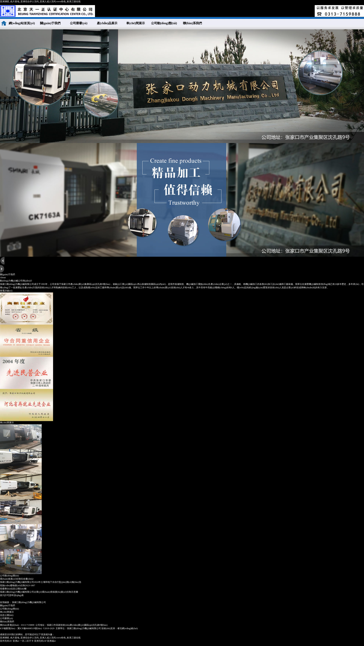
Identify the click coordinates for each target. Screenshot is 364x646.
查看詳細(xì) (6, 290)
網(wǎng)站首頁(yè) (22, 23)
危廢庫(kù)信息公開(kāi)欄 (13, 588)
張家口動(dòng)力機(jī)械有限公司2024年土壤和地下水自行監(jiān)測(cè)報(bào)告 (40, 582)
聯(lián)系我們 (192, 23)
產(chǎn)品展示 (107, 23)
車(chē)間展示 (135, 23)
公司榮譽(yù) (78, 23)
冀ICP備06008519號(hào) (29, 628)
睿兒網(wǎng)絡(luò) (127, 628)
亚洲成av (51, 641)
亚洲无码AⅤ (40, 641)
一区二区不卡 (27, 641)
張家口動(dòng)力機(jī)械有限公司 (29, 602)
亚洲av (16, 641)
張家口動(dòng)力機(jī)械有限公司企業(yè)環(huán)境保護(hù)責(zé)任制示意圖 (39, 592)
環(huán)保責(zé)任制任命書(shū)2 (17, 579)
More (360, 575)
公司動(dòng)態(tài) (164, 23)
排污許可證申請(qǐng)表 (12, 595)
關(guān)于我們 (50, 23)
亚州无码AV (6, 641)
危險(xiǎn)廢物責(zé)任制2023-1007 (17, 585)
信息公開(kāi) (6, 615)
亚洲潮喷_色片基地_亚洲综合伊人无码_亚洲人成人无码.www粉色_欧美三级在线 (40, 1)
